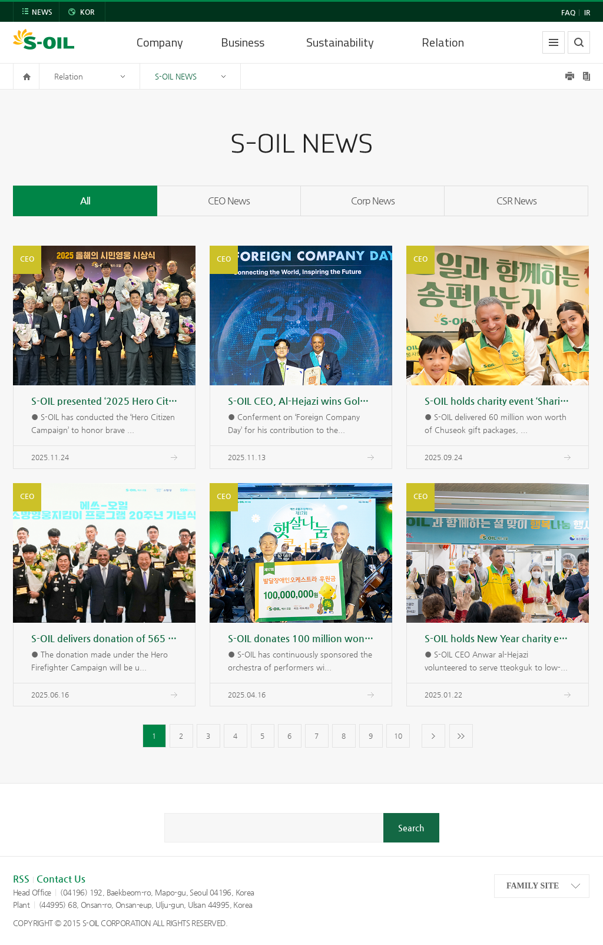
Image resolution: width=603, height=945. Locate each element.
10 (398, 736)
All (85, 200)
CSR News (516, 200)
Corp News (373, 200)
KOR (87, 12)
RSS (21, 878)
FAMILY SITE (532, 885)
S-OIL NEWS (176, 76)
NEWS (42, 12)
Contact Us (61, 878)
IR (587, 12)
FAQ (568, 12)
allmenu (553, 42)
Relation (443, 42)
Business (242, 42)
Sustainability (340, 42)
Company (160, 42)
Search (411, 827)
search (579, 42)
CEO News (229, 200)
